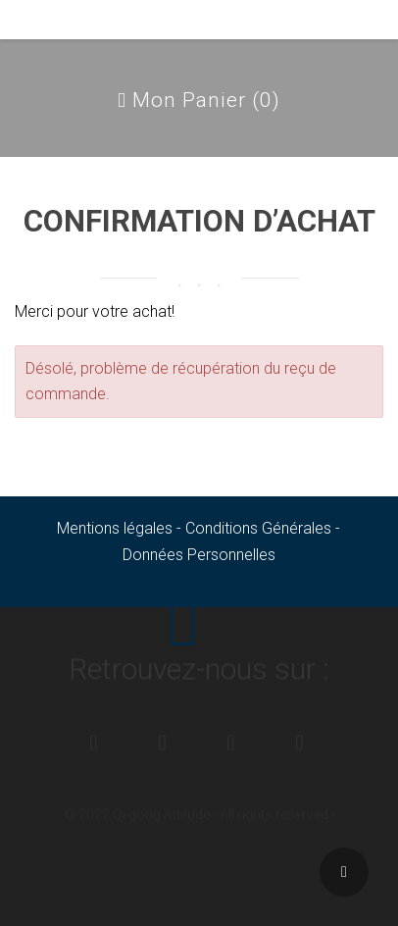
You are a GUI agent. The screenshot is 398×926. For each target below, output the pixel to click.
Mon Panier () (199, 100)
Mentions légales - (121, 528)
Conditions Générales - (262, 528)
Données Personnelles (199, 554)
